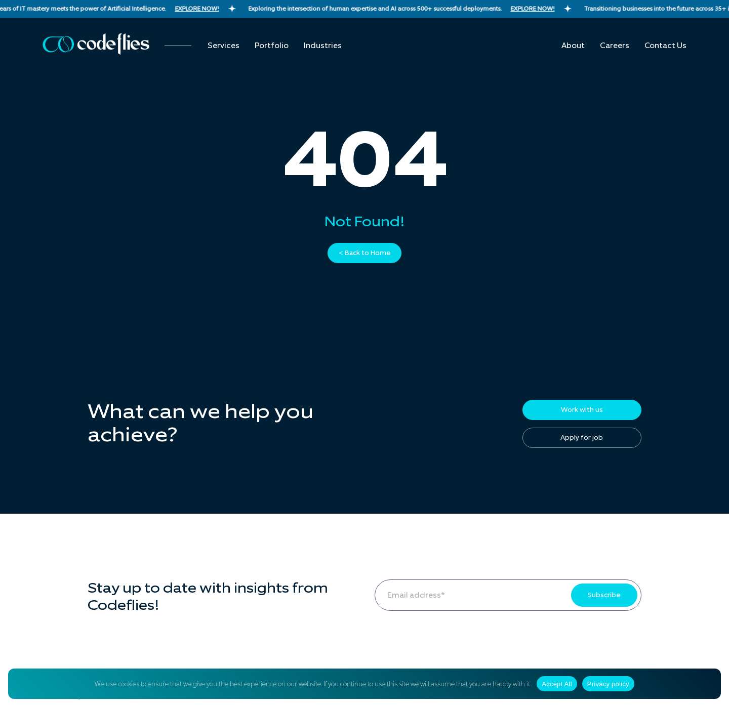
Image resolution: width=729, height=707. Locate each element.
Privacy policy (608, 684)
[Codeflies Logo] (96, 44)
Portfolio (272, 45)
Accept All (557, 684)
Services (223, 45)
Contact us (665, 45)
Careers (614, 45)
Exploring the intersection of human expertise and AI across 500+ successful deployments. (416, 9)
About (573, 45)
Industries (323, 45)
